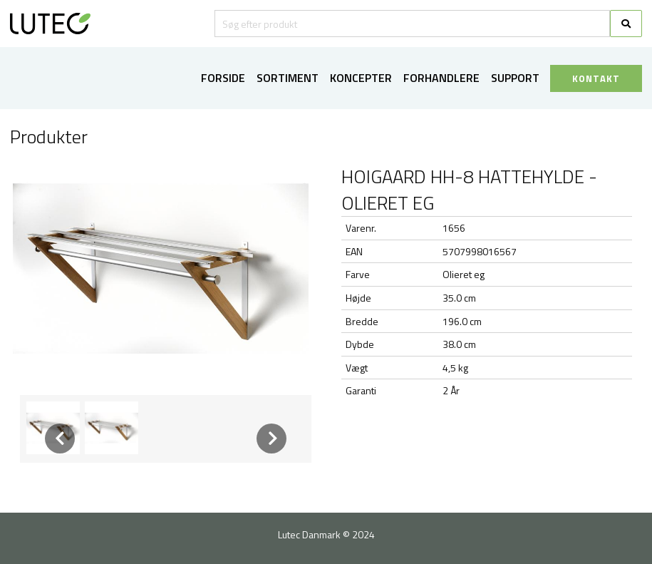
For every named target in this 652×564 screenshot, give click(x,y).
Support (515, 77)
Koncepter (361, 77)
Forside (223, 77)
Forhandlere (441, 77)
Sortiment (288, 77)
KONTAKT (596, 78)
